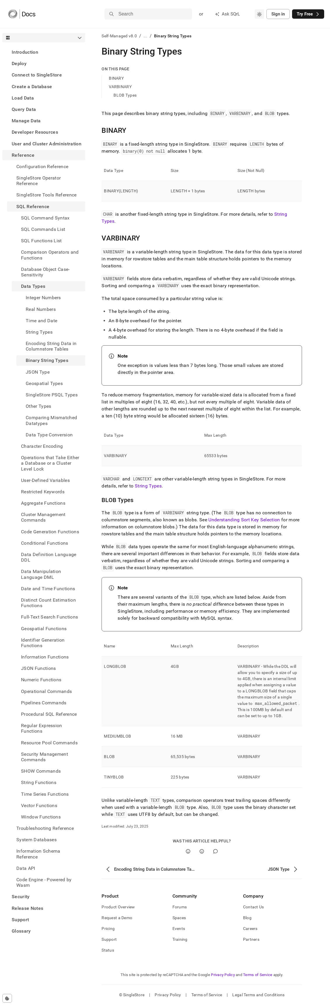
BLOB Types (125, 95)
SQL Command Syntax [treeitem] (45, 218)
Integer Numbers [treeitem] (43, 297)
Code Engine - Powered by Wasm (44, 882)
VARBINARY (120, 86)
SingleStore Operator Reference (38, 180)
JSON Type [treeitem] (38, 372)
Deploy (19, 63)
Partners (251, 939)
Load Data (23, 98)
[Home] (21, 14)
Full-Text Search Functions (49, 617)
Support (20, 919)
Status (108, 950)
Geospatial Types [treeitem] (44, 383)
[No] (202, 851)
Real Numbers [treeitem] (41, 309)
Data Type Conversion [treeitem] (49, 435)
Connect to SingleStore (37, 75)
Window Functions (41, 817)
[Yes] (188, 851)
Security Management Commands (44, 756)
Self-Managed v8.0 (119, 36)
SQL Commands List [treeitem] (43, 229)
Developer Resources (35, 132)
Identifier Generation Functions (43, 642)
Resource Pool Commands (49, 743)
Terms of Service (257, 975)
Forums (179, 907)
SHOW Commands (41, 771)
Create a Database (32, 86)
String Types (148, 486)
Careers (250, 928)
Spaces (179, 917)
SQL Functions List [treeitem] (41, 240)
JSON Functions (38, 668)
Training (180, 939)
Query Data (24, 109)
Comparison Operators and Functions (50, 254)
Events (178, 928)
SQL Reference (32, 206)
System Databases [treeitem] (36, 839)
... (145, 36)
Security (21, 896)
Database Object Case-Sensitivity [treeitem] (45, 272)
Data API (25, 868)
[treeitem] (43, 52)
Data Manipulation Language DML (41, 574)
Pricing (108, 928)
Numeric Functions (41, 679)
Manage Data (26, 120)
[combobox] (259, 14)
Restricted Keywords (42, 491)
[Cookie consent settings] (7, 998)
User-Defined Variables (45, 480)
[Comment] (215, 851)
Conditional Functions (44, 543)
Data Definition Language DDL (48, 557)
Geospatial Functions (44, 628)
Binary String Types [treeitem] (47, 360)
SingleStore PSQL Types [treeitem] (52, 395)
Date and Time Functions (48, 588)
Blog (247, 917)
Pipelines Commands (44, 703)
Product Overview (118, 907)
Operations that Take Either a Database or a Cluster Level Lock (50, 463)
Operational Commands (46, 691)
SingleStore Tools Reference (46, 195)
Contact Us (253, 907)
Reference (23, 155)
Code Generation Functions (50, 531)
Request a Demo (117, 917)
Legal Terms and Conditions (258, 994)
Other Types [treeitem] (38, 406)
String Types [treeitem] (39, 332)
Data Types (33, 286)
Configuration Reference (42, 166)
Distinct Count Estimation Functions (48, 602)
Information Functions (45, 657)
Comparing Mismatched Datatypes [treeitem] (51, 420)
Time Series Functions (45, 794)
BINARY (116, 78)
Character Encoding (42, 446)
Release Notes (27, 908)
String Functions (38, 782)
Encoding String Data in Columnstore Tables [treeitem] (51, 346)
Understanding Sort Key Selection (244, 519)
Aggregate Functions (43, 503)
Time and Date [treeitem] (41, 320)
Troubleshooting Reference (45, 828)
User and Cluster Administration (46, 144)
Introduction (25, 52)
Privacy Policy (223, 975)
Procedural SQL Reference (49, 714)
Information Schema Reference (38, 853)
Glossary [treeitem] (21, 931)
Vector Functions (39, 805)
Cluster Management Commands (43, 517)
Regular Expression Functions (41, 728)
